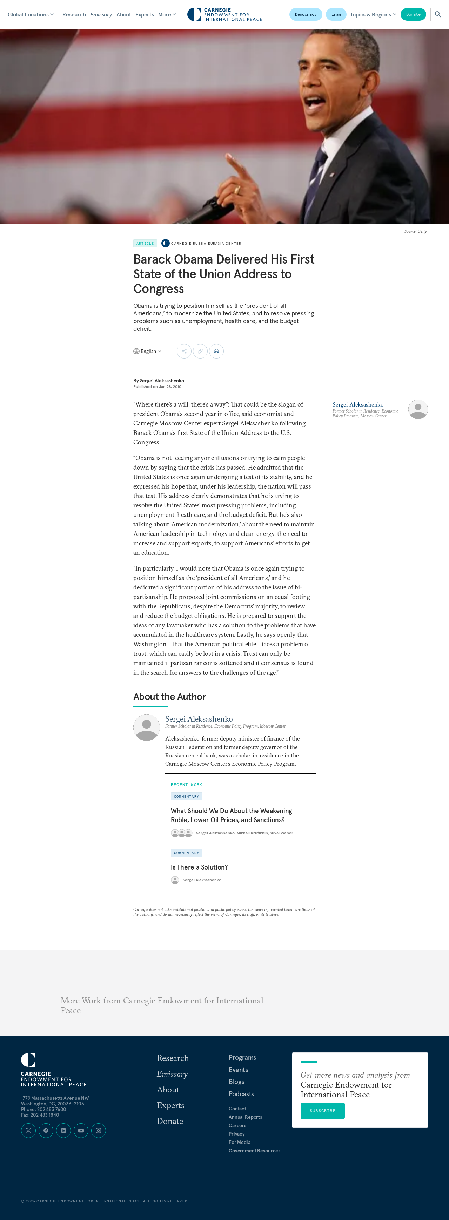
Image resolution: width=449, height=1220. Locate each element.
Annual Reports (245, 1117)
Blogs (236, 1081)
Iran (336, 14)
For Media (239, 1142)
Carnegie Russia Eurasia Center (206, 243)
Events (238, 1069)
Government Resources (254, 1150)
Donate (413, 14)
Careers (237, 1125)
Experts (144, 14)
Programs (242, 1057)
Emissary (101, 14)
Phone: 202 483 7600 (43, 1109)
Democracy (306, 14)
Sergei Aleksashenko (162, 380)
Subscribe (323, 1110)
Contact (237, 1108)
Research (74, 14)
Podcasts (241, 1094)
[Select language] (147, 351)
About (123, 14)
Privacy (237, 1134)
